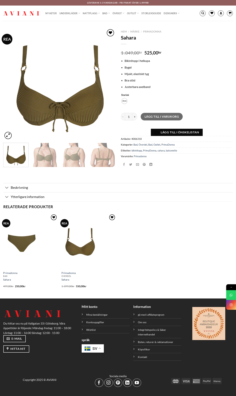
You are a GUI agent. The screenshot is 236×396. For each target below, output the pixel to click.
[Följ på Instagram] (108, 382)
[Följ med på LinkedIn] (127, 382)
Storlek (125, 95)
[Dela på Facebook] (124, 165)
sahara (161, 150)
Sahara (7, 279)
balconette (171, 150)
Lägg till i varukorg (162, 116)
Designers (172, 13)
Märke (135, 31)
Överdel (143, 144)
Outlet (133, 13)
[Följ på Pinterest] (118, 382)
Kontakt (142, 357)
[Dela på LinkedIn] (151, 165)
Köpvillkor (144, 349)
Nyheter (51, 13)
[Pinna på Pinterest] (144, 165)
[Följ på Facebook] (99, 382)
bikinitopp (137, 150)
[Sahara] (30, 241)
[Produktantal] (128, 116)
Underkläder (69, 13)
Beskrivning (15, 188)
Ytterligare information (23, 197)
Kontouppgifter (95, 322)
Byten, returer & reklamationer (155, 342)
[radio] (124, 101)
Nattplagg (91, 13)
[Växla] (7, 188)
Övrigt (118, 13)
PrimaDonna (152, 31)
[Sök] (203, 13)
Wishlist (91, 329)
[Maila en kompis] (137, 165)
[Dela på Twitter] (131, 165)
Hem (124, 31)
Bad (106, 13)
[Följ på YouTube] (137, 382)
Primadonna (140, 156)
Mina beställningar (97, 314)
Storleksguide (151, 13)
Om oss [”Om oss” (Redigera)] (142, 322)
